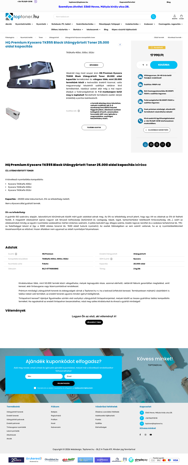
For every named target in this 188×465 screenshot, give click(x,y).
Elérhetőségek (101, 427)
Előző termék (159, 37)
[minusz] (140, 65)
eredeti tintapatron (56, 301)
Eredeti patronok (13, 423)
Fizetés (98, 420)
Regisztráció (56, 416)
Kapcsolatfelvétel (127, 2)
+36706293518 (151, 418)
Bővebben (94, 65)
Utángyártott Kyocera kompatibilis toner (80, 37)
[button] (156, 130)
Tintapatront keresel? (29, 298)
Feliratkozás (64, 383)
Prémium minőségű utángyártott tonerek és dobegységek (47, 290)
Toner (41, 37)
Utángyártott (54, 37)
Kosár (53, 423)
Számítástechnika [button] (85, 24)
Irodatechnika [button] (132, 24)
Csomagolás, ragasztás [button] (170, 24)
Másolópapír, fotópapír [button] (109, 24)
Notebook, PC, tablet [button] (61, 24)
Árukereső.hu (34, 461)
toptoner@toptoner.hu (78, 2)
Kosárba (163, 64)
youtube (150, 434)
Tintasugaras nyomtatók (16, 427)
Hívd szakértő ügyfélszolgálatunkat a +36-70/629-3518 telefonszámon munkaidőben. (159, 120)
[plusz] (147, 65)
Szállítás (98, 423)
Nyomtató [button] (41, 24)
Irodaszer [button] (148, 24)
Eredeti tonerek (13, 416)
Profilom (54, 420)
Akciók (8, 24)
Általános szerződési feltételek (107, 412)
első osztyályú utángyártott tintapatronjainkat (92, 298)
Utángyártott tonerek (15, 412)
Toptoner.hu (88, 449)
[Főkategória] (9, 37)
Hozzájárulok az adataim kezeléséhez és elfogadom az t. (65, 388)
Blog (169, 2)
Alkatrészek (11, 435)
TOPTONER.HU (155, 365)
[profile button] (174, 16)
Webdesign (76, 449)
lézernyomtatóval (58, 286)
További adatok (94, 127)
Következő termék (174, 37)
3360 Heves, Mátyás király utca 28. (158, 413)
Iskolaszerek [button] (93, 29)
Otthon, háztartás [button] (59, 29)
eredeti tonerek (56, 294)
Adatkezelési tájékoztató (105, 416)
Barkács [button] (77, 29)
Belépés (54, 412)
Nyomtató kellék (26, 37)
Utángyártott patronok (15, 420)
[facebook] (120, 44)
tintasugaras (37, 286)
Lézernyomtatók (13, 431)
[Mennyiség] (143, 65)
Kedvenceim (56, 427)
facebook (140, 434)
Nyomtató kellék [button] (23, 24)
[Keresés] (104, 16)
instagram (145, 434)
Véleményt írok (94, 322)
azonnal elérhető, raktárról (119, 283)
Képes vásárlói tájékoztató (124, 29)
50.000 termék (51, 283)
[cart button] (181, 16)
